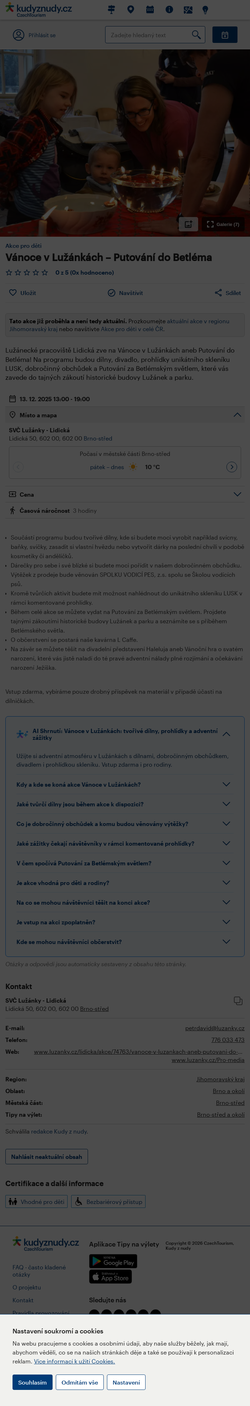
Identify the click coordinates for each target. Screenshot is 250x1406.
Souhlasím (32, 1382)
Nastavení (126, 1382)
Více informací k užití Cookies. (74, 1361)
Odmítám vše (80, 1382)
